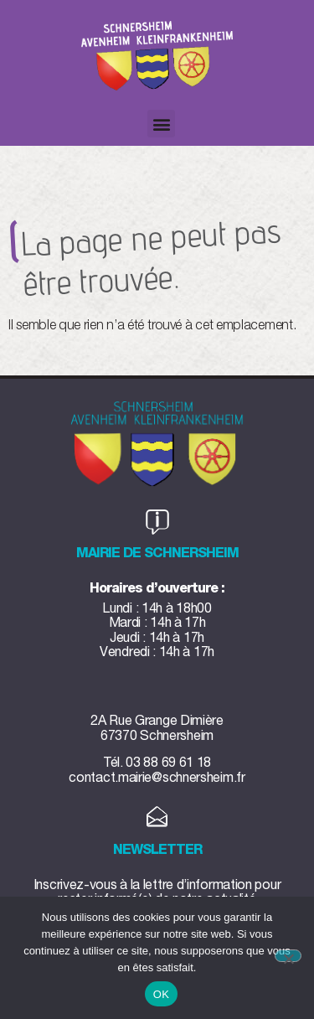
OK (161, 994)
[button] (161, 123)
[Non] (288, 955)
